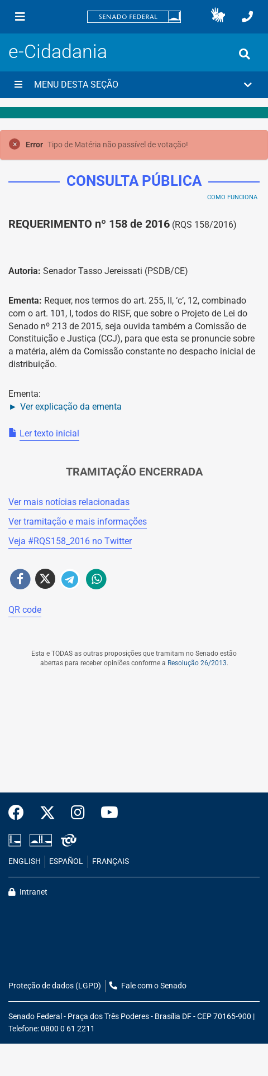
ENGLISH (24, 861)
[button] (218, 16)
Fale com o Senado (147, 986)
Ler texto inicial (49, 433)
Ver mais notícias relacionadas (69, 502)
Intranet (27, 892)
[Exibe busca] (244, 54)
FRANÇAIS (110, 861)
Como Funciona (232, 197)
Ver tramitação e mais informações (77, 521)
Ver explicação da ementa (71, 406)
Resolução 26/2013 (197, 663)
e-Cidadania (57, 52)
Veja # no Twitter (70, 541)
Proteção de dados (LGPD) (54, 986)
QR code (24, 609)
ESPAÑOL (66, 861)
